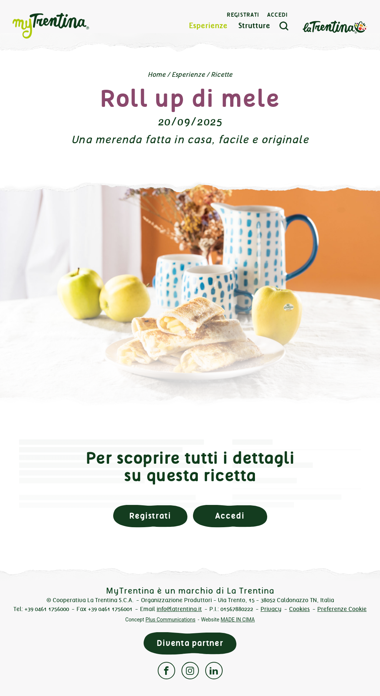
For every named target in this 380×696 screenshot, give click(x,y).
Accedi (277, 15)
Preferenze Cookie (342, 609)
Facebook (166, 670)
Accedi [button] (229, 516)
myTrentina (64, 26)
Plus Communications (170, 620)
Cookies (299, 609)
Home (157, 74)
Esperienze (208, 26)
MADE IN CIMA (237, 620)
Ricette (221, 74)
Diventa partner (190, 643)
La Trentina (334, 26)
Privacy (271, 609)
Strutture (254, 26)
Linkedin (214, 670)
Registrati (243, 15)
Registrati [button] (150, 516)
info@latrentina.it (179, 609)
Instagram (190, 670)
